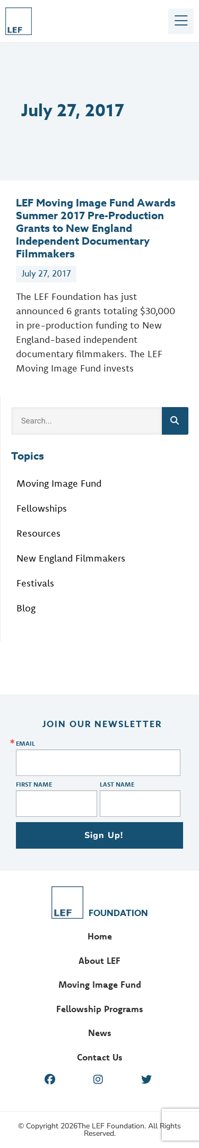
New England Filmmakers (70, 558)
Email (25, 743)
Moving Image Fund (58, 483)
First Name (34, 784)
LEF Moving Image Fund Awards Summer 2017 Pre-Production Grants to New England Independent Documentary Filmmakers (96, 228)
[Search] (175, 421)
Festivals (35, 583)
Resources (38, 533)
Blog (26, 608)
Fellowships (41, 508)
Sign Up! (104, 835)
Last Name (117, 784)
